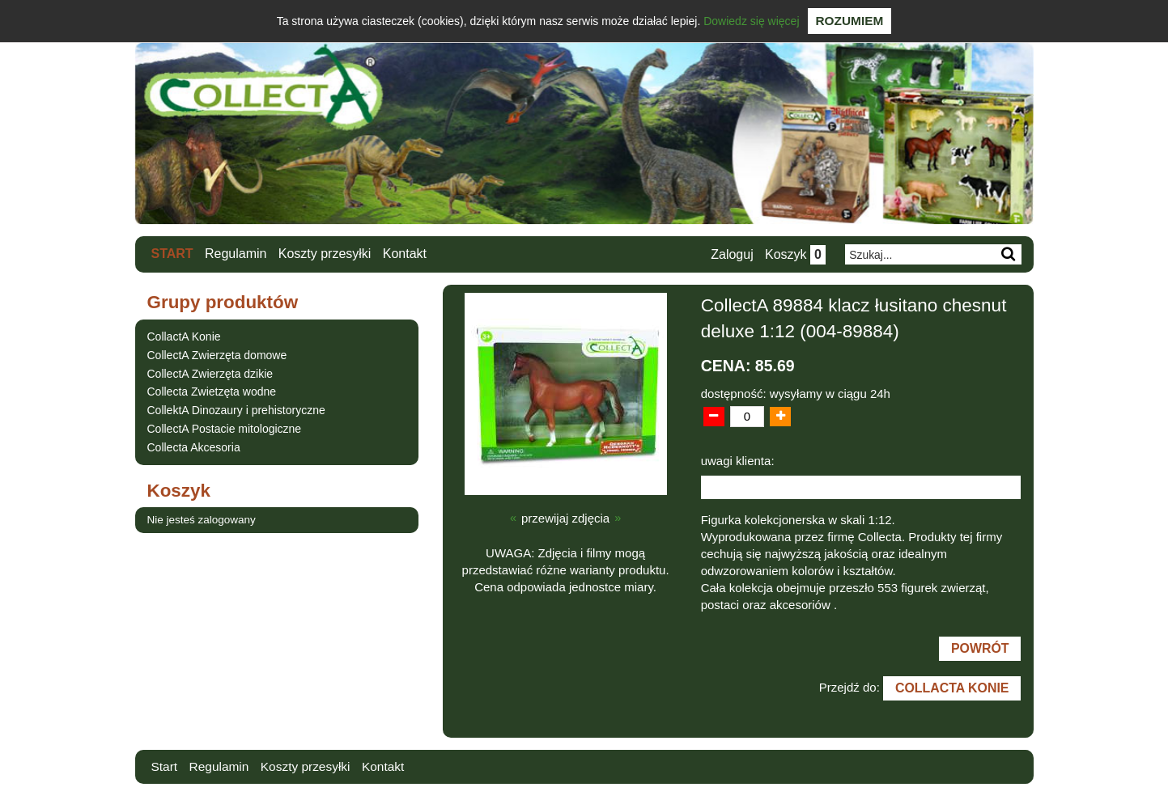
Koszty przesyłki (325, 253)
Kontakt (405, 253)
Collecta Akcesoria (193, 447)
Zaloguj (731, 254)
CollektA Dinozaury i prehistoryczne (236, 410)
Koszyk (794, 254)
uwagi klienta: (738, 461)
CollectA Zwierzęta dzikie (210, 372)
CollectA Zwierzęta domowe (217, 355)
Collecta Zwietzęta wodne (212, 391)
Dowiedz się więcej (751, 21)
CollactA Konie (184, 336)
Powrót (979, 650)
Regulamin (235, 253)
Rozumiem (850, 21)
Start (172, 253)
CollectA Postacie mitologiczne (224, 428)
